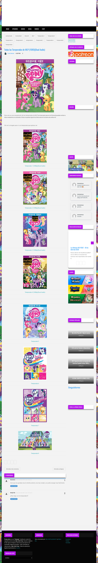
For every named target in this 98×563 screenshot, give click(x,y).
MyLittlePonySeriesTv (51, 539)
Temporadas (9, 44)
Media (29, 29)
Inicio (7, 29)
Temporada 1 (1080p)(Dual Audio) (35, 166)
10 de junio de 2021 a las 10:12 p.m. (24, 492)
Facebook (68, 539)
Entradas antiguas (59, 469)
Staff (43, 29)
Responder (14, 486)
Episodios (15, 29)
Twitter (67, 541)
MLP (33, 36)
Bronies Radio (71, 41)
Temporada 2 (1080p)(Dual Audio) (35, 208)
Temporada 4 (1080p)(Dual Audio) (35, 292)
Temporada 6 (35, 383)
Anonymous (80, 183)
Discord (27, 36)
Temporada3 (60, 40)
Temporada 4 (9, 40)
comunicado (9, 36)
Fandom (37, 29)
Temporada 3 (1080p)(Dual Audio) (35, 250)
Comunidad (18, 36)
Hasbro (18, 548)
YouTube (68, 542)
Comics (23, 29)
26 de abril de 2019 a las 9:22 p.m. (24, 479)
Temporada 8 (49, 40)
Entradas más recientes (12, 469)
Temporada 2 (51, 36)
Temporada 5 (19, 40)
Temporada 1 (41, 36)
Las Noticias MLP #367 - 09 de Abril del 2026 (79, 248)
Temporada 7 (39, 40)
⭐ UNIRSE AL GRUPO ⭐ (75, 169)
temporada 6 (29, 40)
